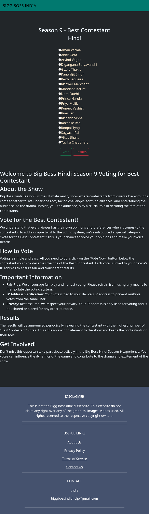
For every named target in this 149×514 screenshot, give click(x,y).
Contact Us (74, 467)
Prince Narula (70, 98)
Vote (66, 152)
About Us (75, 442)
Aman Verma (69, 50)
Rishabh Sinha (70, 118)
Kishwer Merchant (73, 84)
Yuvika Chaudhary (73, 142)
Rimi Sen (66, 113)
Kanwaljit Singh (71, 74)
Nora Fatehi (68, 94)
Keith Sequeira (70, 79)
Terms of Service (74, 459)
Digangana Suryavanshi (77, 64)
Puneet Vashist (71, 108)
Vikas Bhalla (68, 137)
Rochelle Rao (69, 123)
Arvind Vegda (69, 59)
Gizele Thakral (70, 69)
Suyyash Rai (68, 132)
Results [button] (81, 152)
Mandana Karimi (72, 89)
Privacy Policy (74, 450)
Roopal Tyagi (69, 128)
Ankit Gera (67, 55)
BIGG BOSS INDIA (19, 5)
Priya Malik (68, 103)
